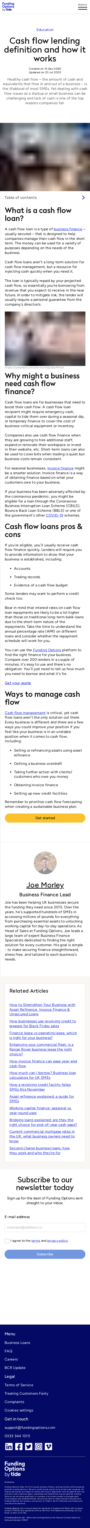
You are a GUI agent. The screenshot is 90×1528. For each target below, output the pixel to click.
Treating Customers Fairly (26, 1393)
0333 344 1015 (17, 1436)
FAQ (8, 1351)
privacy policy (57, 1241)
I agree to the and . (40, 1241)
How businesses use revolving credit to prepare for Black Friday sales (42, 1023)
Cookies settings (19, 1410)
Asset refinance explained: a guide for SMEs (41, 1098)
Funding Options (47, 650)
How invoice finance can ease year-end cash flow (43, 1063)
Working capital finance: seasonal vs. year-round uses (40, 1110)
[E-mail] (45, 1227)
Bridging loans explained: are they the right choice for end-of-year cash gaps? (43, 1122)
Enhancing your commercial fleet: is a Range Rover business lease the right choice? (41, 1049)
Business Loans (17, 1342)
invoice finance (60, 468)
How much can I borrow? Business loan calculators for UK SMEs (42, 1075)
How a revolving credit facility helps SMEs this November (40, 1087)
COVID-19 (54, 515)
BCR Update (15, 1368)
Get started (45, 818)
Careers (11, 1359)
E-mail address (17, 1217)
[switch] (45, 197)
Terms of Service (19, 1385)
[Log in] (82, 6)
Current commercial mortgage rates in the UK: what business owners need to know (42, 1136)
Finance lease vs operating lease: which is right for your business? (43, 1035)
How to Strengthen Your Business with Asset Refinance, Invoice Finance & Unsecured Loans (42, 1009)
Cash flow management (25, 713)
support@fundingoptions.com (30, 1427)
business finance (68, 229)
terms (35, 1241)
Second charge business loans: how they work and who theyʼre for (39, 1150)
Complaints (14, 1402)
